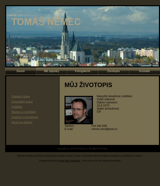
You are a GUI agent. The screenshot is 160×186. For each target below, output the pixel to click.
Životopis (113, 71)
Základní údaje (20, 96)
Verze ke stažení (21, 122)
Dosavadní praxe (22, 101)
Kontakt (144, 71)
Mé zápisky (51, 71)
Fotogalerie (82, 71)
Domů (21, 71)
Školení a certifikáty (23, 111)
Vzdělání (16, 106)
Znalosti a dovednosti (24, 117)
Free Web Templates (69, 160)
